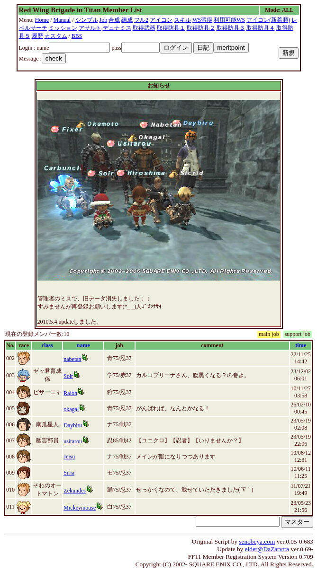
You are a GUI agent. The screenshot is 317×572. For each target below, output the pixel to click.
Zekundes (74, 490)
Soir (68, 376)
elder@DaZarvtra (267, 549)
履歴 (37, 36)
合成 (114, 20)
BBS (77, 36)
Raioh (70, 393)
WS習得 (202, 20)
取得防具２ (201, 28)
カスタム (56, 36)
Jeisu (69, 456)
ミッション (63, 28)
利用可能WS (229, 20)
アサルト (90, 28)
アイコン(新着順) (268, 20)
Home (42, 20)
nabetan (72, 359)
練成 (127, 20)
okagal (71, 409)
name (83, 345)
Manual (62, 20)
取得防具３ (231, 28)
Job (104, 20)
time (300, 345)
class (47, 345)
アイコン (161, 20)
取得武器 (144, 28)
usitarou (72, 441)
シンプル (86, 20)
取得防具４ (260, 28)
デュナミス (117, 28)
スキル (182, 20)
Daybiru (72, 425)
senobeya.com (257, 541)
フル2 (141, 20)
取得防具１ (171, 28)
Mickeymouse (79, 507)
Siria (68, 472)
